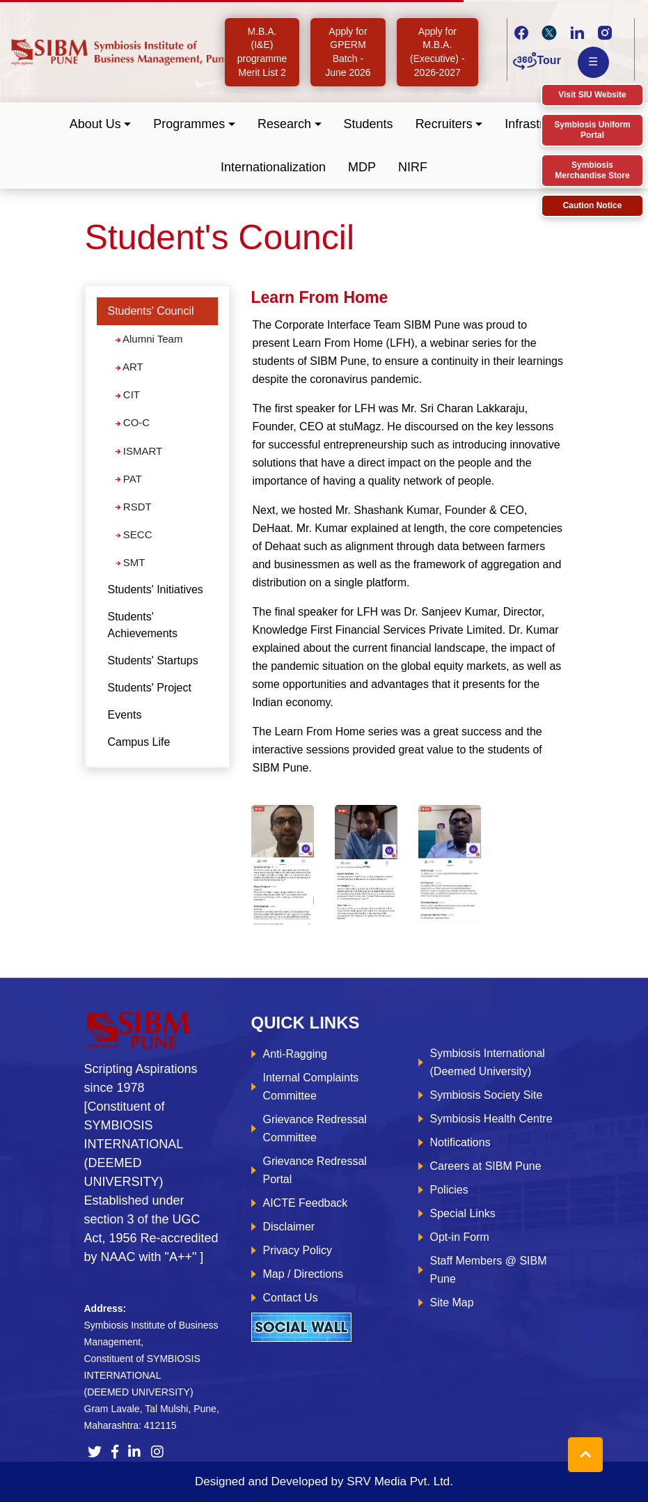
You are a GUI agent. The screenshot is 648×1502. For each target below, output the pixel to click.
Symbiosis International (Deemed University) (487, 1062)
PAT (129, 479)
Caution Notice (592, 205)
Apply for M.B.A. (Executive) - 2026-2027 (437, 52)
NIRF (412, 167)
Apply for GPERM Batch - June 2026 (347, 52)
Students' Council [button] (151, 311)
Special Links (463, 1213)
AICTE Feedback (305, 1203)
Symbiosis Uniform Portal (592, 130)
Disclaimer (289, 1227)
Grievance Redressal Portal (315, 1170)
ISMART (139, 451)
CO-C (133, 422)
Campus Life (139, 742)
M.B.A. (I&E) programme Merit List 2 (262, 52)
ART (129, 367)
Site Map (452, 1302)
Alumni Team (149, 339)
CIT (128, 394)
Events (125, 715)
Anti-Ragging (295, 1054)
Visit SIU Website (592, 95)
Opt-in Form (459, 1237)
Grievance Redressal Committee (315, 1128)
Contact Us (290, 1298)
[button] (101, 124)
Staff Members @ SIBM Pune (488, 1270)
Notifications (460, 1142)
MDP (362, 167)
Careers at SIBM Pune (486, 1166)
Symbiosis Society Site (486, 1095)
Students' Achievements (143, 625)
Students (368, 124)
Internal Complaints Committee (311, 1087)
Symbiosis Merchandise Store (592, 170)
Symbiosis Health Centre (491, 1119)
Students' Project (149, 688)
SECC (134, 534)
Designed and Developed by (324, 1481)
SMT (130, 562)
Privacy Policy (298, 1250)
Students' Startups (153, 660)
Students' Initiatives (155, 589)
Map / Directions (303, 1274)
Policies (449, 1190)
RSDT (134, 507)
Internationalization (273, 167)
